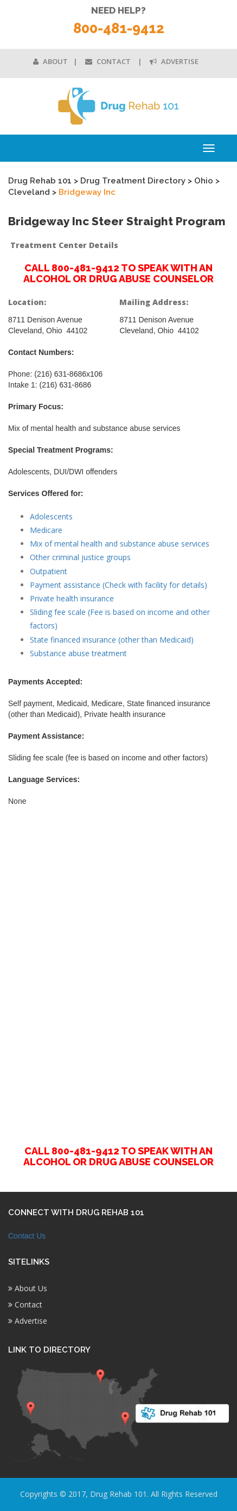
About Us (27, 1288)
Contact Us (27, 1235)
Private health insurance (72, 598)
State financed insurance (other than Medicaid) (112, 639)
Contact (108, 61)
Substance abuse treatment (78, 653)
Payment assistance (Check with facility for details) (118, 585)
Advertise (174, 61)
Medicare (46, 530)
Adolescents (51, 516)
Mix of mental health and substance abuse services (119, 543)
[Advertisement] (118, 969)
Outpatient (48, 571)
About (50, 61)
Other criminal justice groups (80, 557)
